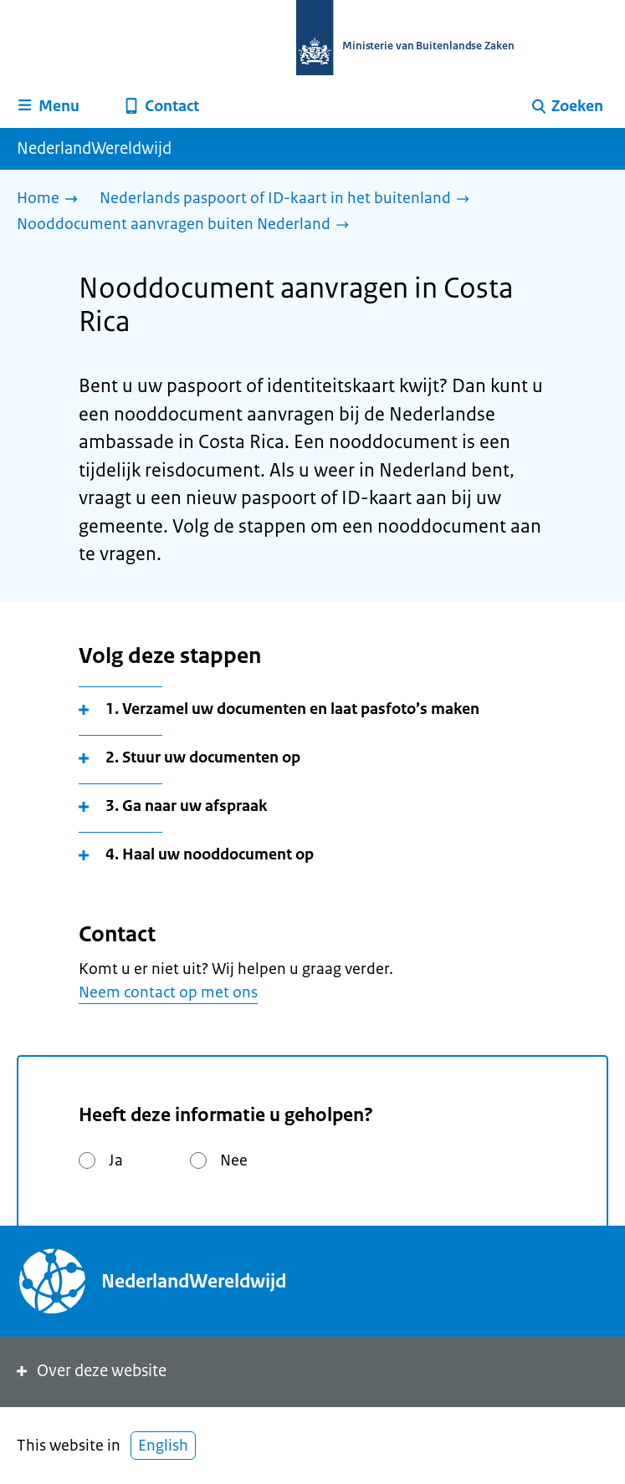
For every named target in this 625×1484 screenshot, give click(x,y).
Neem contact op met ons (168, 992)
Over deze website (89, 1370)
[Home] (51, 199)
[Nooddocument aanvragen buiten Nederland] (187, 225)
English (163, 1446)
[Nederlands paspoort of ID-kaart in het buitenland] (289, 199)
